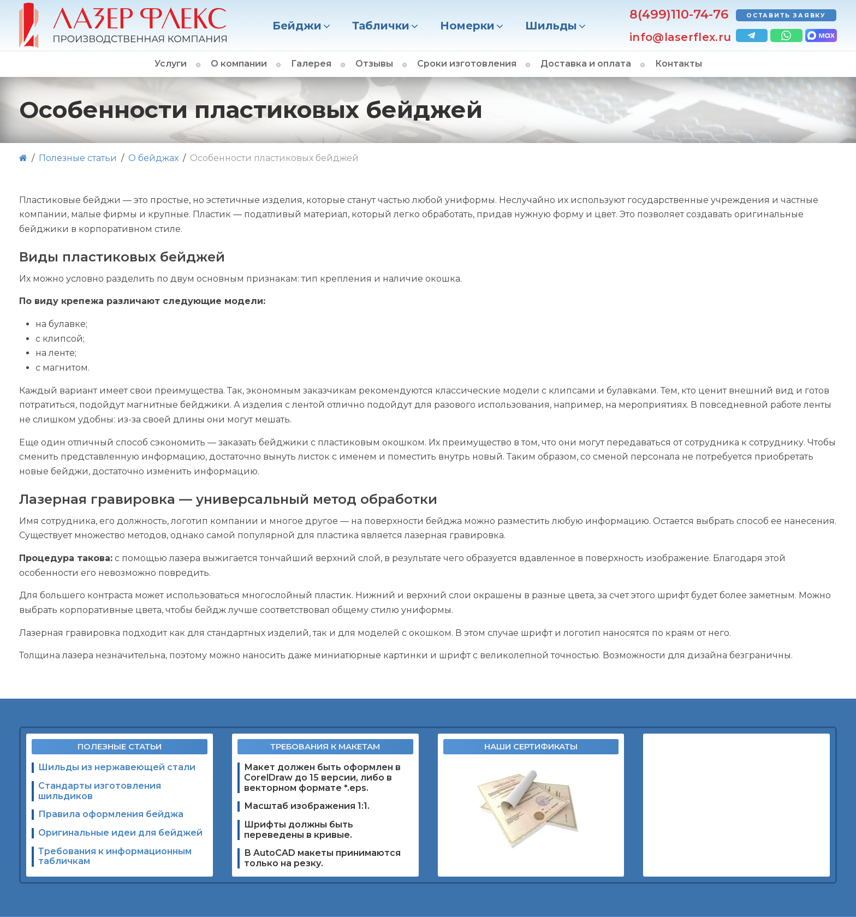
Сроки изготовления (466, 63)
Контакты (678, 63)
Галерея (311, 63)
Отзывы (374, 63)
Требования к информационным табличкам (115, 856)
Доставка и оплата (585, 63)
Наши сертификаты (531, 747)
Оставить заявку (786, 15)
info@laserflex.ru (680, 37)
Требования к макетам (325, 747)
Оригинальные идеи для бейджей (120, 832)
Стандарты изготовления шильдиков (99, 791)
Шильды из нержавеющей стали (116, 767)
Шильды (551, 25)
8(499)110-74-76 (678, 14)
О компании (239, 63)
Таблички (380, 25)
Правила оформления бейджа (110, 814)
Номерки (467, 25)
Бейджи (297, 25)
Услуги (170, 63)
